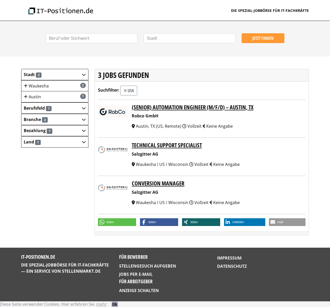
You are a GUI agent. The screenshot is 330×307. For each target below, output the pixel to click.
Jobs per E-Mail (136, 274)
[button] (54, 74)
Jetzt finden (263, 38)
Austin (55, 97)
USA (129, 90)
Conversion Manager (158, 183)
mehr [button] (101, 304)
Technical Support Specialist (167, 145)
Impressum (229, 258)
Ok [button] (114, 304)
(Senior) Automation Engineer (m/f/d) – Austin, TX (192, 107)
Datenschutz (232, 266)
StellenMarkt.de (81, 271)
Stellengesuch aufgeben (147, 266)
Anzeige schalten (139, 290)
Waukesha (55, 86)
